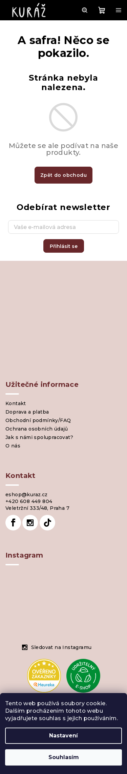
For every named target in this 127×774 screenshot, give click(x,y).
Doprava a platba (27, 412)
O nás (12, 446)
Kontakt (15, 403)
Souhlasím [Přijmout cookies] (63, 757)
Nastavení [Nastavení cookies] (63, 735)
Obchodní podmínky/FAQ (38, 420)
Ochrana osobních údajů (36, 429)
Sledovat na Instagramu (61, 647)
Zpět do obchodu (63, 175)
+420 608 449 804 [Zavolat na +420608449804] (28, 501)
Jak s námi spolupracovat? (39, 437)
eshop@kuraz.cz (26, 494)
